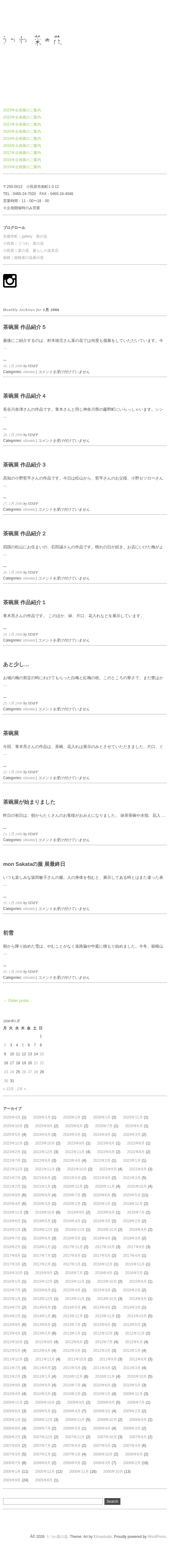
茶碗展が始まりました (29, 802)
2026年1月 (102, 1117)
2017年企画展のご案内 (22, 153)
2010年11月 (105, 1376)
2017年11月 (73, 1247)
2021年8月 (138, 1169)
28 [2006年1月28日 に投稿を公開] (36, 1072)
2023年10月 (45, 1143)
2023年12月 (13, 1143)
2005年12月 (45, 1471)
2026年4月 (12, 1117)
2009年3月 (102, 1411)
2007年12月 (43, 1437)
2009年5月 (42, 1411)
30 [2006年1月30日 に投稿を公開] (6, 1081)
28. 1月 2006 (12, 435)
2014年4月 (102, 1307)
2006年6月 (42, 1463)
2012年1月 (132, 1350)
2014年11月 (75, 1299)
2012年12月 (103, 1333)
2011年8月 (138, 1359)
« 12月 (8, 1089)
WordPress (157, 1536)
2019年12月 (133, 1204)
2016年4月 (104, 1273)
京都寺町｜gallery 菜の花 (25, 236)
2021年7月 (12, 1178)
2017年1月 (72, 1264)
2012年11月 (135, 1333)
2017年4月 (132, 1255)
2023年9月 (76, 1143)
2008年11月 (75, 1420)
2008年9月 (138, 1420)
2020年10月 (137, 1186)
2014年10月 (107, 1299)
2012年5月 (12, 1350)
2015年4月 (72, 1290)
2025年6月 (134, 1126)
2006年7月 (12, 1463)
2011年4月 (102, 1368)
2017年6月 (72, 1255)
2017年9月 (136, 1247)
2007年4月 (132, 1445)
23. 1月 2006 (12, 703)
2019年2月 (132, 1221)
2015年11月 (75, 1281)
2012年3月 (72, 1350)
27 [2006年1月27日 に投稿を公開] (30, 1072)
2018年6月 (42, 1238)
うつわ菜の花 (14, 17)
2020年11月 (105, 1186)
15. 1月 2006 (12, 903)
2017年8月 (12, 1255)
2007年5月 (102, 1445)
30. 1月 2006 (12, 366)
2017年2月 (42, 1264)
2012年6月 (134, 1342)
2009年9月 (76, 1402)
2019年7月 (136, 1212)
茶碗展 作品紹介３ (25, 465)
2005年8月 (44, 1480)
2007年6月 (72, 1445)
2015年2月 (132, 1290)
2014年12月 (43, 1299)
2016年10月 (13, 1273)
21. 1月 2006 (12, 834)
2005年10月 (113, 1471)
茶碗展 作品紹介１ (25, 602)
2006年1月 (12, 1471)
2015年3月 (102, 1290)
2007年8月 (12, 1445)
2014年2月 (12, 1316)
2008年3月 (132, 1428)
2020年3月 (42, 1204)
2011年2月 (12, 1376)
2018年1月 (42, 1247)
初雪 (8, 933)
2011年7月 (12, 1368)
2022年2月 (102, 1160)
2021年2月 (12, 1186)
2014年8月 (138, 1299)
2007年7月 (42, 1445)
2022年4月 (72, 1160)
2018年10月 (107, 1229)
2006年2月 (132, 1463)
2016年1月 (12, 1281)
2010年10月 (137, 1376)
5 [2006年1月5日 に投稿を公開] (23, 1045)
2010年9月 (12, 1385)
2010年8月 (42, 1385)
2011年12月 (13, 1359)
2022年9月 (106, 1152)
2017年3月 (12, 1264)
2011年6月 (42, 1368)
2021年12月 (13, 1169)
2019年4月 (72, 1221)
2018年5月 (72, 1238)
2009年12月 (133, 1394)
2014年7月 (12, 1307)
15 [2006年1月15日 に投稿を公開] (42, 1054)
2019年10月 (45, 1212)
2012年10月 (13, 1342)
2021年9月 (108, 1169)
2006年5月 (72, 1463)
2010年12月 (73, 1376)
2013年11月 (105, 1316)
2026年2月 (72, 1117)
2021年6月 (42, 1178)
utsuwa (29, 372)
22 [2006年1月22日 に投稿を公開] (42, 1063)
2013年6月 (102, 1325)
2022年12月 (43, 1152)
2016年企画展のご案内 (22, 160)
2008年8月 (12, 1428)
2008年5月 (72, 1428)
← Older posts (16, 1000)
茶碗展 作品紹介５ (25, 327)
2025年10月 (13, 1126)
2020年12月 (73, 1186)
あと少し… (16, 664)
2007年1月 (72, 1454)
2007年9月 (138, 1437)
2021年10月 (77, 1169)
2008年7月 (42, 1428)
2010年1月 (102, 1394)
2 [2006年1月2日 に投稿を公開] (5, 1045)
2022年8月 (136, 1152)
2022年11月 (75, 1152)
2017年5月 (102, 1255)
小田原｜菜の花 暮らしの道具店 (31, 250)
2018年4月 (102, 1238)
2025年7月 (104, 1126)
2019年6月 (12, 1221)
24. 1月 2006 (12, 634)
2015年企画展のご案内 (22, 167)
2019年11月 (13, 1212)
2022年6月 (42, 1160)
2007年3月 (12, 1454)
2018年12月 (43, 1229)
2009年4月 (72, 1411)
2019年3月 (102, 1221)
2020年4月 (12, 1204)
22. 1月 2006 (12, 772)
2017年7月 (42, 1255)
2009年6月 (12, 1411)
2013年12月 (73, 1316)
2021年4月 (102, 1178)
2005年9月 (12, 1480)
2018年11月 (75, 1229)
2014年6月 (42, 1307)
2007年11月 (75, 1437)
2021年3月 (132, 1178)
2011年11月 (45, 1359)
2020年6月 (102, 1195)
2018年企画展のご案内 (22, 145)
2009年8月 (106, 1402)
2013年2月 (42, 1333)
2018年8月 (138, 1229)
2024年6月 (42, 1134)
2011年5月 (72, 1368)
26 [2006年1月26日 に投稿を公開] (24, 1072)
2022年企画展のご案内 (22, 117)
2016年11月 (135, 1264)
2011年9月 (108, 1359)
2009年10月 (45, 1402)
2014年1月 (42, 1316)
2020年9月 (12, 1195)
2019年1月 (12, 1229)
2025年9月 (44, 1126)
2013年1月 (72, 1333)
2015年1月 (12, 1299)
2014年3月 (132, 1307)
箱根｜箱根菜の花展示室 (23, 257)
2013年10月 (137, 1316)
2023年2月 (12, 1152)
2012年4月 (42, 1350)
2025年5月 (12, 1134)
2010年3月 (42, 1394)
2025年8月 (74, 1126)
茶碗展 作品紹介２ (25, 534)
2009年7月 (136, 1402)
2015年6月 (42, 1290)
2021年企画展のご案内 (22, 124)
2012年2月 (102, 1350)
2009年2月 (132, 1411)
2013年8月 (42, 1325)
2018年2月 (12, 1247)
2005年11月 (79, 1471)
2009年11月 (13, 1402)
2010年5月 (132, 1385)
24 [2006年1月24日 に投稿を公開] (12, 1072)
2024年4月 (102, 1134)
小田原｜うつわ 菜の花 (23, 243)
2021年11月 (45, 1169)
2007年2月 (42, 1454)
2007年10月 (107, 1437)
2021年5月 (72, 1178)
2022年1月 (132, 1160)
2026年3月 (42, 1117)
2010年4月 (12, 1394)
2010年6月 (102, 1385)
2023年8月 (106, 1143)
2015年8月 (138, 1281)
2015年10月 (107, 1281)
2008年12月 (43, 1420)
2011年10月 (77, 1359)
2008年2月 (12, 1437)
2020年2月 (72, 1204)
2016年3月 (134, 1273)
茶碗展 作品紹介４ (25, 396)
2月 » (21, 1089)
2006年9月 (134, 1454)
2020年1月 (102, 1204)
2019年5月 (42, 1221)
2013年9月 (12, 1325)
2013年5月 (132, 1325)
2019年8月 (106, 1212)
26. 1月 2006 (12, 572)
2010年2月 (72, 1394)
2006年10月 (103, 1454)
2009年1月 (12, 1420)
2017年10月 (105, 1247)
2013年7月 (72, 1325)
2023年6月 (136, 1143)
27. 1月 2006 (12, 503)
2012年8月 (74, 1342)
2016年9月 (44, 1273)
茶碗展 (11, 733)
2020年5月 (132, 1195)
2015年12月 (43, 1281)
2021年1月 (42, 1186)
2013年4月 (12, 1333)
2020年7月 (72, 1195)
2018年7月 (12, 1238)
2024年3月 (132, 1134)
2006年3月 (102, 1463)
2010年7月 (72, 1385)
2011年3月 (132, 1368)
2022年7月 (12, 1160)
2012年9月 (44, 1342)
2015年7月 (12, 1290)
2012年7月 (104, 1342)
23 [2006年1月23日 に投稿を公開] (6, 1072)
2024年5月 (72, 1134)
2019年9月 (76, 1212)
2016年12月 (103, 1264)
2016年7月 (74, 1273)
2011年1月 (42, 1376)
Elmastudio (103, 1536)
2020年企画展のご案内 (22, 131)
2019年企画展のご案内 (22, 138)
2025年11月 (133, 1117)
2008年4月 (102, 1428)
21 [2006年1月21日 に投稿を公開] (36, 1063)
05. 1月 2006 (12, 972)
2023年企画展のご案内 (22, 110)
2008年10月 (107, 1420)
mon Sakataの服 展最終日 (34, 864)
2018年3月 (132, 1238)
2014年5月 (72, 1307)
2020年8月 (42, 1195)
